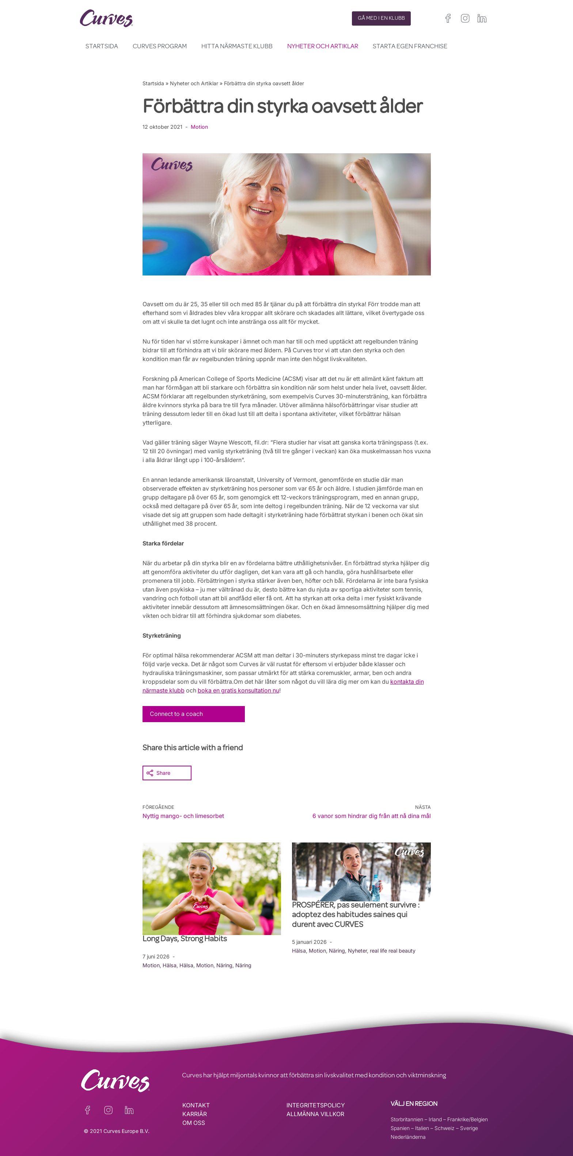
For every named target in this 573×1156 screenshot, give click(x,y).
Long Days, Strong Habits (185, 939)
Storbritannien (407, 1119)
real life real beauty (394, 950)
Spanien (400, 1128)
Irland (435, 1119)
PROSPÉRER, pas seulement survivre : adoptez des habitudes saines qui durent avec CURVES (356, 915)
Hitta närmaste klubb (237, 47)
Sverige (469, 1128)
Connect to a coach (177, 713)
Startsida (102, 47)
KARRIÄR (194, 1114)
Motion (199, 127)
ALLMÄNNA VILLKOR (315, 1114)
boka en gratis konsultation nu (240, 690)
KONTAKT (196, 1105)
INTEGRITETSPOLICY (315, 1105)
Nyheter (358, 950)
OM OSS (193, 1122)
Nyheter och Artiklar (322, 47)
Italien (422, 1128)
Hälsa (170, 965)
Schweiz (445, 1128)
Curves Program (160, 47)
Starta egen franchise (410, 47)
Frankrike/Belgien (467, 1119)
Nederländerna (408, 1136)
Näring (225, 965)
